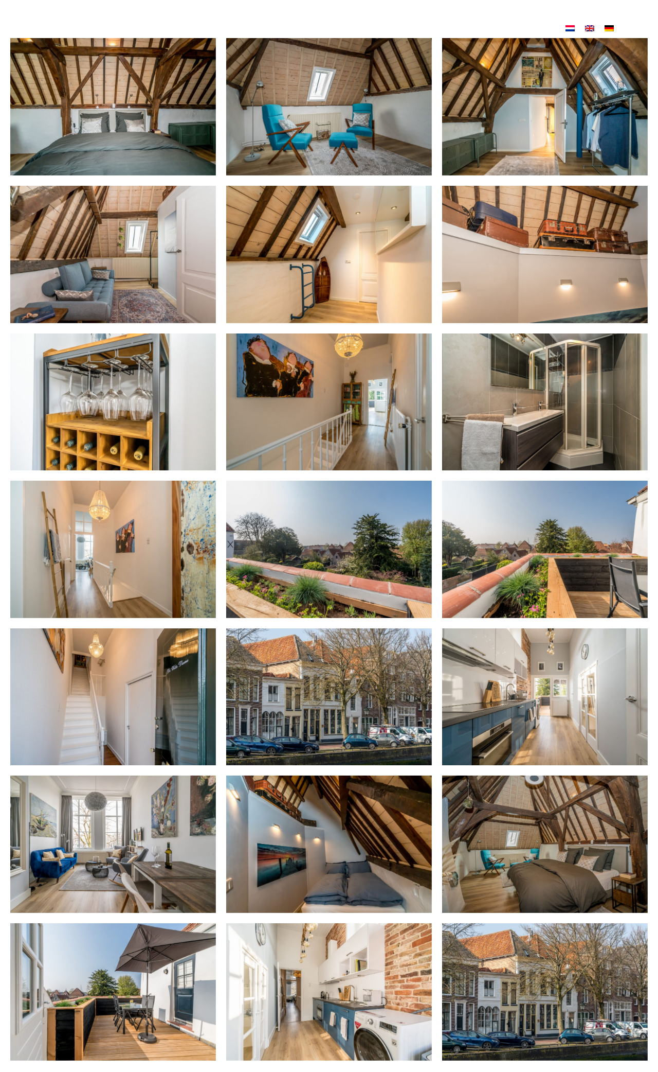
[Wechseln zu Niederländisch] (570, 31)
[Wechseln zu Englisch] (589, 31)
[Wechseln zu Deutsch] (609, 31)
